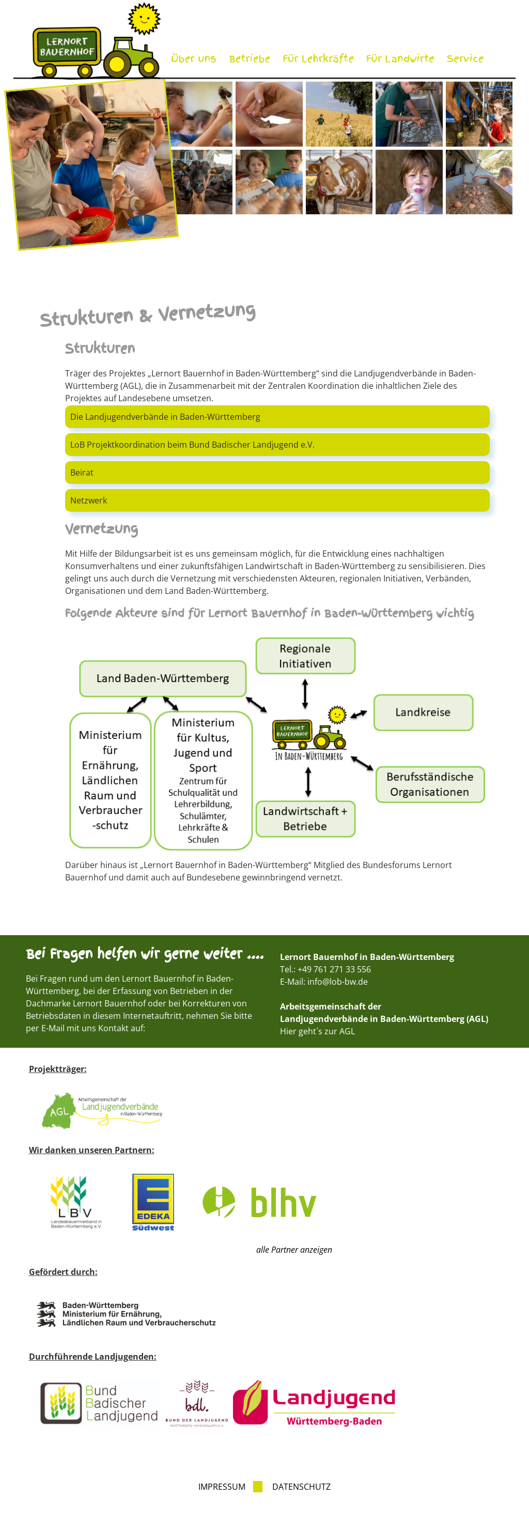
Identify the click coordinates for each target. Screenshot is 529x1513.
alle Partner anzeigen (294, 1249)
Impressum (221, 1486)
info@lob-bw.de (337, 981)
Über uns (193, 59)
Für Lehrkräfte (318, 59)
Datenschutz (301, 1486)
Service (465, 59)
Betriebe (249, 59)
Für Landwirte (400, 59)
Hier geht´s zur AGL (317, 1031)
